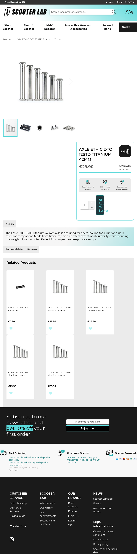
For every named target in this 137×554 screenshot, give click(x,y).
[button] (129, 2)
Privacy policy (101, 528)
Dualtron (73, 495)
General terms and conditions (103, 517)
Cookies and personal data (105, 535)
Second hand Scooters (47, 507)
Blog (111, 2)
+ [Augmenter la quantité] (92, 193)
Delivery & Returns (15, 494)
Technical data (36, 210)
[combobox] (82, 12)
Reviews (61, 210)
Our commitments (48, 499)
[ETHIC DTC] (125, 146)
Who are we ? (47, 487)
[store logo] (25, 12)
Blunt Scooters (73, 489)
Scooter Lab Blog (103, 483)
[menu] (68, 24)
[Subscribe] (87, 413)
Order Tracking (18, 487)
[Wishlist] (106, 2)
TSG (70, 509)
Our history (46, 492)
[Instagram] (12, 524)
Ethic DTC (73, 500)
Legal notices (100, 524)
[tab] (13, 210)
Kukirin (72, 505)
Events (97, 487)
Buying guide (17, 500)
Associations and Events (102, 494)
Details (13, 211)
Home (7, 34)
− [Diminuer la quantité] (92, 198)
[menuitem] (9, 24)
